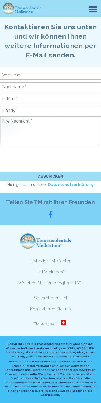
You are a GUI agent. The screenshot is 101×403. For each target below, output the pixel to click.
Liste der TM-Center (50, 260)
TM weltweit (46, 324)
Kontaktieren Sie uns (50, 309)
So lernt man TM (50, 298)
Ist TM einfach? (50, 271)
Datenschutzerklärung (70, 184)
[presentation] (41, 158)
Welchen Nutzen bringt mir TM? (50, 282)
